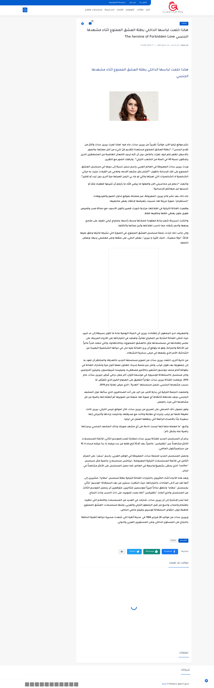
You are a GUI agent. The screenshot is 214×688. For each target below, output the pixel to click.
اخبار (148, 10)
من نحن (132, 3)
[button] (170, 551)
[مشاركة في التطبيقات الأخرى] (121, 551)
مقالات (140, 10)
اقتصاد (120, 10)
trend (184, 24)
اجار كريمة (109, 10)
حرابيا (164, 684)
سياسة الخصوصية (117, 3)
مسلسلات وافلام (93, 10)
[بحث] (25, 10)
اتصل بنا (143, 3)
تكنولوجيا (130, 10)
